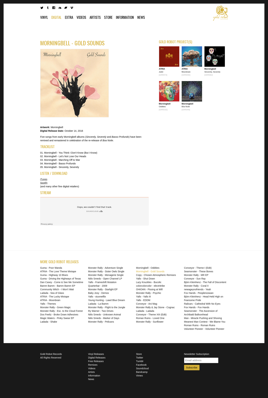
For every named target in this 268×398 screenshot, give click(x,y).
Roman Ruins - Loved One (150, 318)
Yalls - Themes (48, 303)
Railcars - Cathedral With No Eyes (202, 303)
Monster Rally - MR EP (196, 275)
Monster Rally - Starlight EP (103, 289)
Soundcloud (142, 368)
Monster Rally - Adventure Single (105, 267)
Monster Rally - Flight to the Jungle (106, 307)
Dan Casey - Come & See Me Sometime (61, 282)
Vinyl (44, 17)
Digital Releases (96, 357)
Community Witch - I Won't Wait (57, 289)
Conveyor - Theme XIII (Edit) (151, 314)
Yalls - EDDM (143, 300)
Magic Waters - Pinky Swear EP (57, 318)
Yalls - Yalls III (143, 296)
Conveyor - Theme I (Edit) (198, 267)
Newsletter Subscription (196, 354)
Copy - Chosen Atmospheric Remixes (156, 275)
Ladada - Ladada (145, 311)
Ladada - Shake (48, 321)
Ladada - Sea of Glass (52, 293)
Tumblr (140, 361)
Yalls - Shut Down (145, 278)
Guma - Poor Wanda (51, 267)
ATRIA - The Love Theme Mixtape (58, 271)
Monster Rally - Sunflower (150, 321)
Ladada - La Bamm (98, 303)
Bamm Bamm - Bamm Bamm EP (57, 285)
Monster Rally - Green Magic (55, 307)
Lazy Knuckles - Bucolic (148, 282)
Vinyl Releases (96, 354)
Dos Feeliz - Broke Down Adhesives (59, 314)
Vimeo (139, 375)
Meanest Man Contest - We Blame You (204, 321)
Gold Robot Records (220, 13)
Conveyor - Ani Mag (146, 303)
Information (125, 17)
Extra (69, 17)
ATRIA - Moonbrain (50, 300)
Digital (56, 17)
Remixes (92, 364)
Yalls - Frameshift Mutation (102, 282)
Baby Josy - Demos (98, 293)
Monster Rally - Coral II (196, 285)
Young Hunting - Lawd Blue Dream (106, 300)
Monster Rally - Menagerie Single (106, 275)
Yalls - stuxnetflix (97, 296)
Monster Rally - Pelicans (101, 321)
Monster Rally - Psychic (148, 293)
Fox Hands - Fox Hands (196, 307)
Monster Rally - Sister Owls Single (106, 271)
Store (108, 17)
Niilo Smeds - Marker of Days (103, 318)
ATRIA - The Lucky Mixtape (54, 296)
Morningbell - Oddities (147, 267)
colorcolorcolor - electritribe (150, 285)
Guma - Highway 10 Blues (54, 275)
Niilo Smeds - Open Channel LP (105, 278)
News (141, 17)
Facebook (141, 364)
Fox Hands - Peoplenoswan (199, 293)
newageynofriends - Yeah (197, 289)
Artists (95, 17)
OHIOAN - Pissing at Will (149, 289)
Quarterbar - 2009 (97, 285)
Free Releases (96, 361)
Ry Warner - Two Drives (101, 311)
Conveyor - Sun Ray (195, 278)
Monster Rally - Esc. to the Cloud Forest (61, 311)
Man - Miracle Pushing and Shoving (203, 318)
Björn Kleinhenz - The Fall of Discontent (205, 282)
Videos (81, 17)
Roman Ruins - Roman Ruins (199, 325)
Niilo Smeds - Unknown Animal (104, 314)
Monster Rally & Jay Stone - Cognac (155, 307)
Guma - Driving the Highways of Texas (60, 278)
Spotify (44, 182)
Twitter (139, 357)
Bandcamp (142, 372)
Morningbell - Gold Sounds (150, 271)
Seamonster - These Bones (198, 271)
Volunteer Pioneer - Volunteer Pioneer (204, 329)
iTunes (43, 179)
